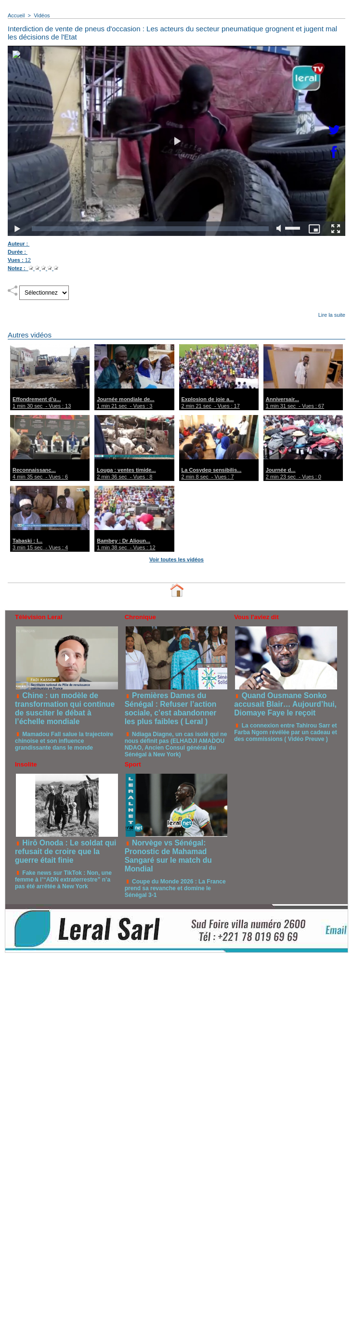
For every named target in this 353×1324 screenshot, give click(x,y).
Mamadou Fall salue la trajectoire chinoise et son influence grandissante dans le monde (64, 741)
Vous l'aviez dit (256, 617)
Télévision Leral (38, 617)
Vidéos (42, 15)
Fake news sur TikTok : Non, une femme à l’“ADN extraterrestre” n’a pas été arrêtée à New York (63, 880)
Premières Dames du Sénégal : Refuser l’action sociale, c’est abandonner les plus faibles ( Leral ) (171, 708)
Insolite (26, 764)
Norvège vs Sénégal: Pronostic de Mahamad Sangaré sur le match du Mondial (168, 856)
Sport (133, 764)
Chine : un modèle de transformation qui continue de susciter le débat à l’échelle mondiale (65, 708)
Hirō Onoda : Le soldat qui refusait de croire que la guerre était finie (65, 851)
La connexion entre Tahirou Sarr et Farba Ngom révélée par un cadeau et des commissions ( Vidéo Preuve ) (285, 732)
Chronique (140, 617)
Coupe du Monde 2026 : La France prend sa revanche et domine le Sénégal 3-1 (175, 888)
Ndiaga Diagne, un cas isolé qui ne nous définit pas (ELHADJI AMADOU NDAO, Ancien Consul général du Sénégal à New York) (176, 744)
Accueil (16, 15)
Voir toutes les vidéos (176, 559)
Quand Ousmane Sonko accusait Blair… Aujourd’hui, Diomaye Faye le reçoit (285, 704)
